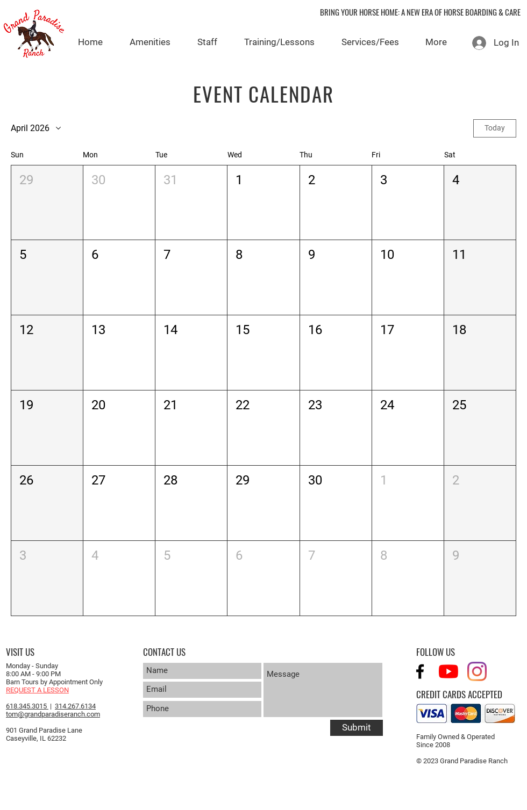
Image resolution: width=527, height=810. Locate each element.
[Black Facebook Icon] (420, 671)
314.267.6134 (75, 706)
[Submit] (356, 728)
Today (495, 128)
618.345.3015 (27, 706)
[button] (47, 203)
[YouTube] (448, 671)
